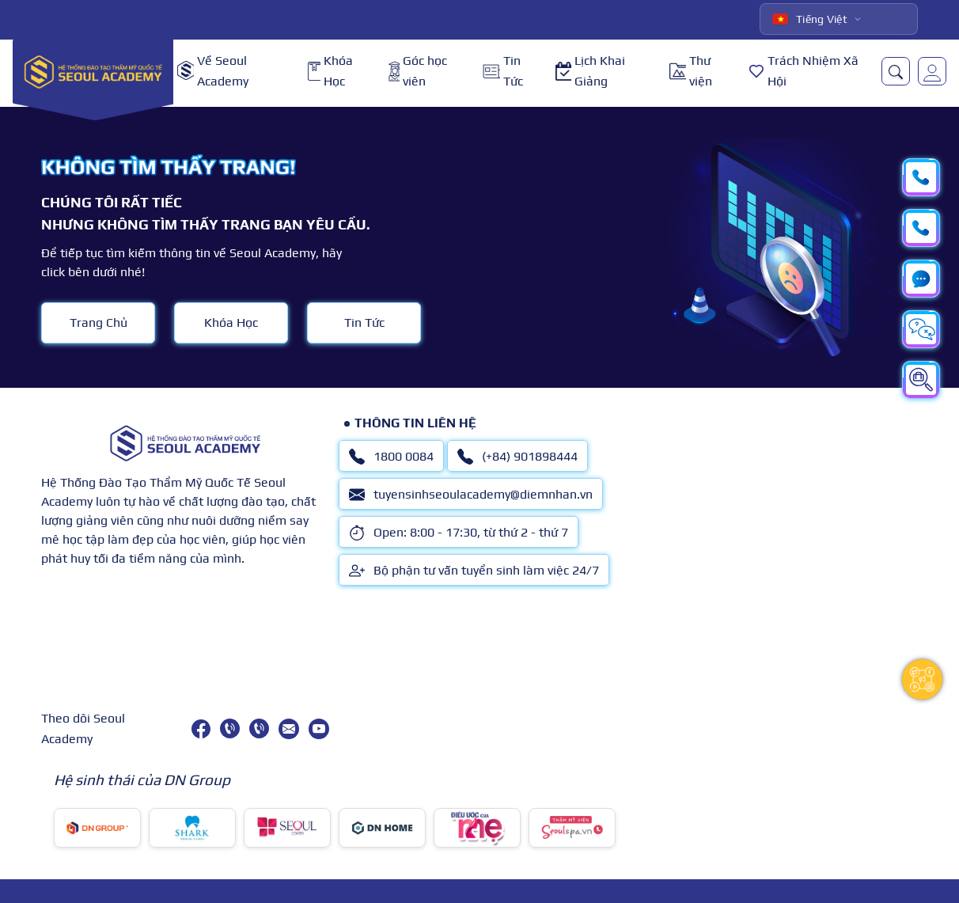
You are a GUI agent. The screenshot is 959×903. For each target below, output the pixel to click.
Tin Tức (502, 71)
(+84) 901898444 (517, 457)
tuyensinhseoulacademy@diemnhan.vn (471, 495)
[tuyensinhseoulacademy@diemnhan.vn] (289, 729)
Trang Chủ (98, 322)
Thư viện (690, 71)
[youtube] (319, 729)
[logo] (93, 71)
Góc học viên (418, 71)
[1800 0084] (230, 728)
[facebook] (200, 728)
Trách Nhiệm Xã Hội (804, 71)
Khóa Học (330, 71)
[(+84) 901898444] (259, 728)
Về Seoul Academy (212, 71)
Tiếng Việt (809, 19)
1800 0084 (391, 457)
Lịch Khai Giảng (590, 71)
